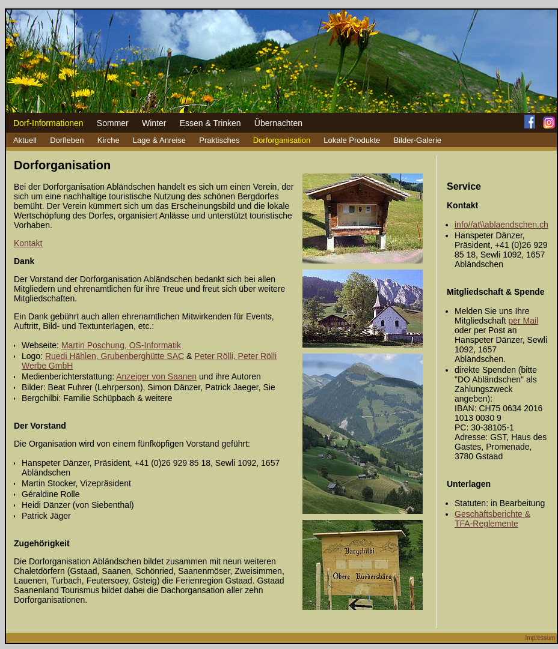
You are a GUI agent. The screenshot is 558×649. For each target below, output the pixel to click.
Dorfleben (67, 140)
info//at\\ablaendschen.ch (501, 224)
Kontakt (28, 243)
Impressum (540, 638)
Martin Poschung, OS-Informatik (121, 345)
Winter (154, 123)
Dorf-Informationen (48, 123)
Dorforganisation (281, 140)
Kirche (108, 140)
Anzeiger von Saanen (156, 376)
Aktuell (25, 140)
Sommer (113, 123)
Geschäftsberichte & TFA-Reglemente (492, 518)
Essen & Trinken (210, 123)
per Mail (523, 320)
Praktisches (219, 140)
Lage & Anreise (159, 140)
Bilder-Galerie (417, 140)
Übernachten (278, 123)
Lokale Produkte (351, 140)
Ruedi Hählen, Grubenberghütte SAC (114, 356)
